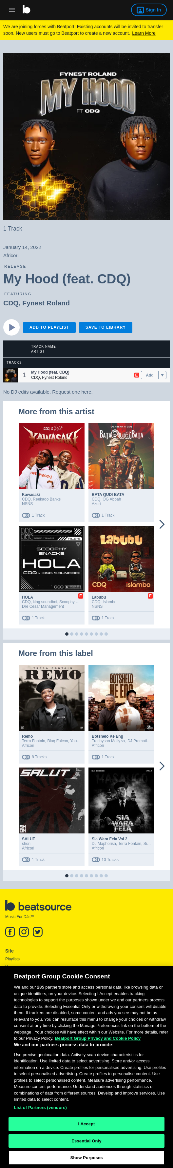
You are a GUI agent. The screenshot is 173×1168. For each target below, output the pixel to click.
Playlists (12, 959)
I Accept (86, 1126)
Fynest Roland (46, 303)
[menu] (162, 375)
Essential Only (86, 1143)
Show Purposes (86, 1160)
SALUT (28, 839)
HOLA (27, 597)
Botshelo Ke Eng (107, 736)
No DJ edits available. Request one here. (48, 392)
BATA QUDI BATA (108, 494)
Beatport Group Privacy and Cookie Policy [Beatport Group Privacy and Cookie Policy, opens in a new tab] (98, 1041)
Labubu (99, 597)
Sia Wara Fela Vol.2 (109, 839)
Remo (27, 736)
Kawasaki (31, 494)
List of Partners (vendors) (40, 1110)
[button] (10, 375)
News (10, 967)
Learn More (144, 33)
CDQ (11, 303)
